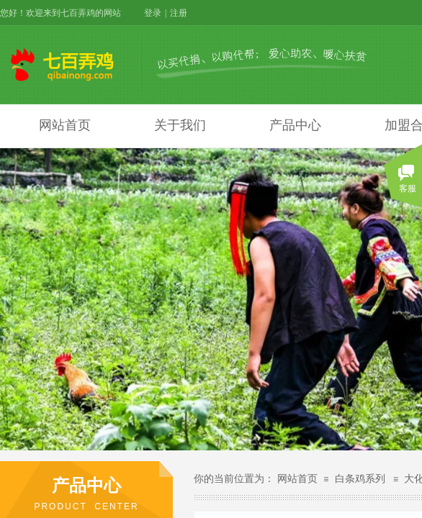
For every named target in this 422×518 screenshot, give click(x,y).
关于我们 (180, 125)
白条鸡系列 (360, 478)
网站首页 (65, 125)
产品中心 (295, 125)
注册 (178, 13)
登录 (152, 13)
